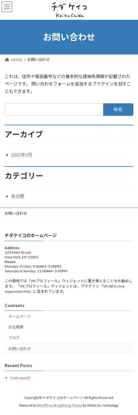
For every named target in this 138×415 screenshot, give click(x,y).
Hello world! (20, 377)
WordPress (45, 405)
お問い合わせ (16, 213)
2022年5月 (21, 154)
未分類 (17, 196)
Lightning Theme (69, 405)
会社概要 (15, 327)
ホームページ (19, 316)
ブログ (14, 338)
